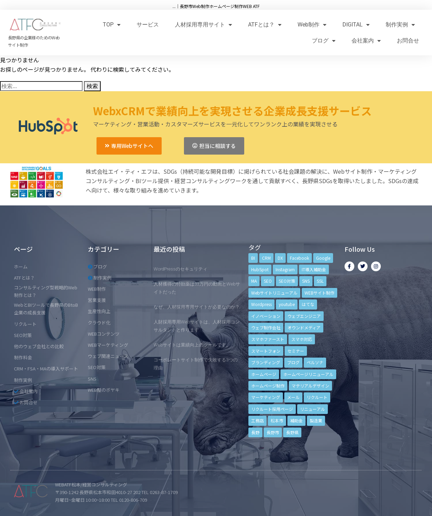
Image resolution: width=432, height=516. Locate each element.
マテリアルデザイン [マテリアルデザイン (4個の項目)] (310, 386)
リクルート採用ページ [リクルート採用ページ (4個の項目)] (272, 409)
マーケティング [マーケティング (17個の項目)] (265, 397)
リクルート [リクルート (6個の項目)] (317, 397)
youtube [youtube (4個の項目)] (287, 304)
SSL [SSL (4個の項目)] (320, 281)
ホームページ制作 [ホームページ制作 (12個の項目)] (268, 386)
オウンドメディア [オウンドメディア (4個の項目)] (304, 327)
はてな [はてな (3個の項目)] (308, 304)
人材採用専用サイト (203, 24)
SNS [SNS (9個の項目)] (306, 281)
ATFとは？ (264, 24)
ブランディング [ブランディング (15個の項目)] (265, 362)
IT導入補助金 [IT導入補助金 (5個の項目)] (314, 269)
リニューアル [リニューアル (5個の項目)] (312, 409)
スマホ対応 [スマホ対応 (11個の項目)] (301, 339)
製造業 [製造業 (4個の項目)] (316, 420)
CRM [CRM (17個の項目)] (266, 258)
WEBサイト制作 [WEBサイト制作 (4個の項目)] (319, 293)
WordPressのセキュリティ (180, 269)
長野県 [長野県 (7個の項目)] (292, 432)
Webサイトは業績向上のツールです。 (192, 344)
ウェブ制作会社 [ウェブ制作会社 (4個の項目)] (265, 327)
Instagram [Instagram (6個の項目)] (285, 269)
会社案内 (366, 40)
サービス (148, 24)
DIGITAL (356, 24)
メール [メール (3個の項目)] (293, 397)
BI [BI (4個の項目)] (253, 258)
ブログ (323, 40)
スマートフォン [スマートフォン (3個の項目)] (265, 351)
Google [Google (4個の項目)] (323, 258)
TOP (112, 24)
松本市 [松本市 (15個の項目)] (277, 420)
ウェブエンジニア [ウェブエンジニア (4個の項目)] (304, 316)
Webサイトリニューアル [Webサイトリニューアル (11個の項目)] (274, 293)
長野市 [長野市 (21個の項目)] (273, 432)
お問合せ (408, 40)
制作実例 (400, 24)
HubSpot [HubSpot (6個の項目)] (260, 269)
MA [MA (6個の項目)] (254, 281)
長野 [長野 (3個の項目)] (255, 432)
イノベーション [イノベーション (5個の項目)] (265, 316)
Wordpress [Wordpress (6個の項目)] (261, 304)
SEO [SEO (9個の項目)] (268, 281)
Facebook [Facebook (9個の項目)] (299, 258)
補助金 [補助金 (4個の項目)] (296, 420)
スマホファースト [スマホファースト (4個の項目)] (267, 339)
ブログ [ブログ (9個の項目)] (293, 362)
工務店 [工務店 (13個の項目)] (257, 420)
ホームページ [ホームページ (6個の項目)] (263, 374)
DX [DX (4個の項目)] (280, 258)
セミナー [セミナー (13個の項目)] (295, 351)
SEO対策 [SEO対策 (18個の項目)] (287, 281)
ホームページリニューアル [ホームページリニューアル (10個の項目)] (308, 374)
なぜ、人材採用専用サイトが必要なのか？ (197, 307)
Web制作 (312, 24)
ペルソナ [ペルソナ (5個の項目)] (315, 362)
